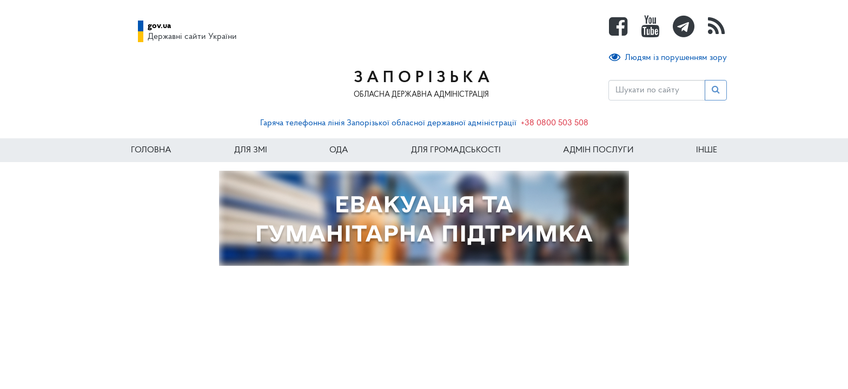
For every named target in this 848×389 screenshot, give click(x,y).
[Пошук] (656, 90)
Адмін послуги (598, 150)
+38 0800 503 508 (554, 123)
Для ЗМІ (250, 150)
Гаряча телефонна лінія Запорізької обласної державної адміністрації (388, 123)
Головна (151, 150)
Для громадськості (456, 150)
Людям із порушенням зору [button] (668, 57)
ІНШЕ (706, 150)
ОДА (338, 150)
